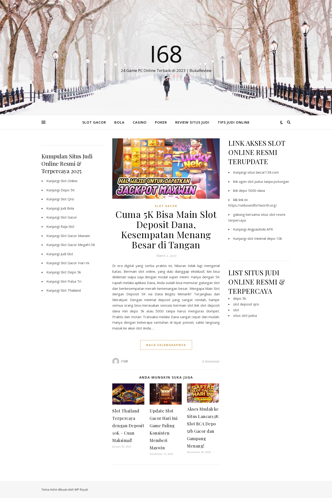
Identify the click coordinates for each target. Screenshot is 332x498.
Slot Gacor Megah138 (78, 244)
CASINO (140, 122)
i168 (124, 361)
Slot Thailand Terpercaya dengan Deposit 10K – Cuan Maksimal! (128, 425)
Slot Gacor (69, 217)
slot (236, 310)
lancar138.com (267, 172)
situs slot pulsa (245, 315)
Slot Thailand (71, 290)
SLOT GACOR (94, 122)
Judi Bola (67, 208)
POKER (161, 122)
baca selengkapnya (166, 345)
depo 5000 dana (252, 190)
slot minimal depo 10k (264, 238)
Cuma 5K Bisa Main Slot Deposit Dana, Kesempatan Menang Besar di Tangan (166, 229)
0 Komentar (211, 361)
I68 (166, 53)
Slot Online (69, 180)
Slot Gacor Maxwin (75, 235)
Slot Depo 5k (71, 272)
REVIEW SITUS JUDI (192, 122)
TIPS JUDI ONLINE (234, 122)
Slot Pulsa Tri (71, 281)
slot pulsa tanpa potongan (268, 181)
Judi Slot (67, 254)
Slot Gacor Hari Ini (75, 263)
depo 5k (239, 298)
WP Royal (81, 489)
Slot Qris (67, 199)
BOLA (119, 122)
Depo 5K (68, 190)
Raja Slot (67, 226)
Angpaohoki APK (260, 229)
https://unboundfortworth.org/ (252, 205)
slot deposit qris (246, 304)
